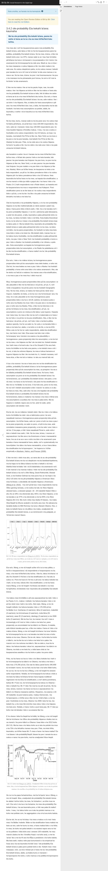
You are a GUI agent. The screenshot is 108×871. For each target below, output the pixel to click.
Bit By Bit (17, 3)
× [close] (55, 11)
